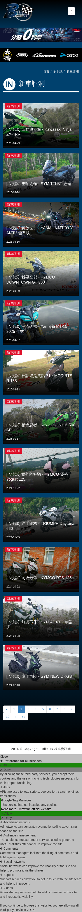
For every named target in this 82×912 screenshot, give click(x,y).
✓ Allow (5, 765)
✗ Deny (5, 769)
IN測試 (58, 71)
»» (23, 716)
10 (7, 716)
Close (4, 756)
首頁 (46, 71)
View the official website (35, 809)
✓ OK (31, 910)
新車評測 (72, 71)
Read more (9, 809)
